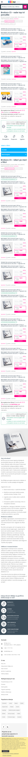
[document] (14, 747)
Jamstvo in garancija (6, 671)
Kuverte (19, 717)
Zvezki (17, 706)
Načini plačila (4, 687)
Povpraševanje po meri (6, 681)
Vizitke (21, 703)
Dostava (3, 684)
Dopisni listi (4, 706)
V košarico (20, 49)
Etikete (3, 713)
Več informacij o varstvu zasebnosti (10, 753)
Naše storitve (4, 668)
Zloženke (4, 703)
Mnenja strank (4, 694)
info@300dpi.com (15, 113)
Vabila (18, 713)
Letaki (10, 703)
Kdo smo (3, 663)
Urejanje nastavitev (6, 755)
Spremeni (8, 51)
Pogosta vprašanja (5, 689)
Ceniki (3, 717)
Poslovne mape (11, 717)
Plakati (11, 706)
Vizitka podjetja (5, 673)
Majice (16, 703)
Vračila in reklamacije (6, 692)
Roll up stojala (11, 713)
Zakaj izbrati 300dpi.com (7, 666)
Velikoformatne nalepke (14, 710)
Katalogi (4, 710)
